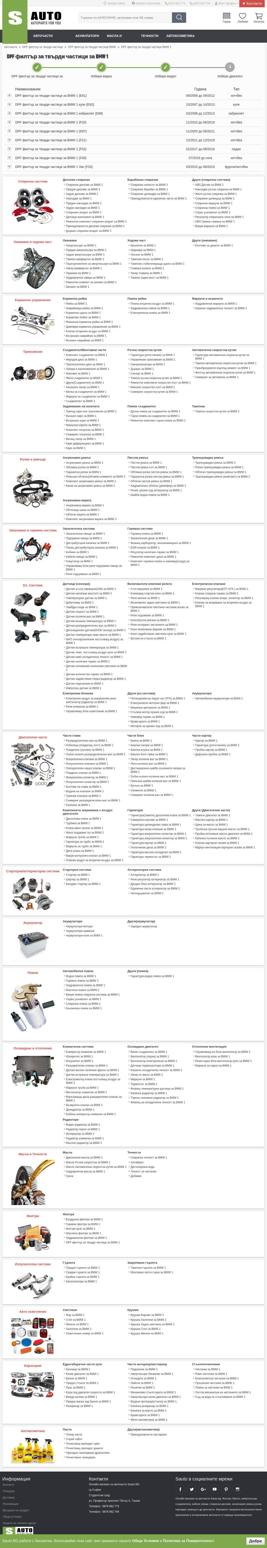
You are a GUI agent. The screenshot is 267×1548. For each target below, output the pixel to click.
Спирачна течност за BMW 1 (149, 1153)
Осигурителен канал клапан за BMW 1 (90, 764)
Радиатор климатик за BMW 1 (85, 1133)
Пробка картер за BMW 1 (211, 746)
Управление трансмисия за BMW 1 (153, 359)
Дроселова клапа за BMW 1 (83, 815)
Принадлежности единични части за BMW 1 (158, 198)
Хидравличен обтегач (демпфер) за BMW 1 (158, 484)
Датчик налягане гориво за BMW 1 (88, 658)
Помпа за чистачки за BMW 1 (214, 1382)
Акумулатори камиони (80, 926)
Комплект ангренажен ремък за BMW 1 (91, 479)
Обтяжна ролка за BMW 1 (82, 466)
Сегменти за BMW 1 (143, 786)
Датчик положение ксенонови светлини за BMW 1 (96, 665)
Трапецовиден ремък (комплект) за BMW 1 (222, 475)
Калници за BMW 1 (78, 1364)
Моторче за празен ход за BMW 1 (152, 722)
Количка (259, 21)
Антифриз (137, 1157)
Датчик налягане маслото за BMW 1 (89, 591)
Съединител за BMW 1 (80, 400)
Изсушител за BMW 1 (79, 1057)
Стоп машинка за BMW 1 (146, 586)
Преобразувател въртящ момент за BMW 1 (222, 367)
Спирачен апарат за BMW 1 (83, 212)
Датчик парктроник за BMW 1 (84, 680)
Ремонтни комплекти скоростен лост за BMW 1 (161, 381)
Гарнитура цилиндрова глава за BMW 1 (156, 820)
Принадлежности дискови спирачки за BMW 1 (95, 225)
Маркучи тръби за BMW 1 (82, 833)
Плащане (9, 1486)
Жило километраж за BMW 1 (149, 1414)
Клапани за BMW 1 (78, 801)
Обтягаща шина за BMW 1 (83, 508)
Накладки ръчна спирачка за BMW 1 (218, 189)
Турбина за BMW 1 (78, 819)
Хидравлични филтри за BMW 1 (86, 1233)
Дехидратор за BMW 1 (80, 1105)
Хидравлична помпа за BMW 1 (150, 307)
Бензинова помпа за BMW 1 (84, 1004)
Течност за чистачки (143, 1166)
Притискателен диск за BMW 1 (85, 363)
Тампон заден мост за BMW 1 (149, 277)
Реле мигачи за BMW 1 (145, 595)
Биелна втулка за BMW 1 (146, 746)
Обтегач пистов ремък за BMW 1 (151, 479)
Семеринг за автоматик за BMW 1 (217, 376)
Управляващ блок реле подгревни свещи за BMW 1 (94, 565)
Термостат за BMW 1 (144, 1079)
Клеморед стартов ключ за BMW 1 (152, 591)
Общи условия (12, 1511)
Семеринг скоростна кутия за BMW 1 (154, 390)
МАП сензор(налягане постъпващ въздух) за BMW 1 (94, 638)
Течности (152, 36)
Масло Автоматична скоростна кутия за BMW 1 (96, 1162)
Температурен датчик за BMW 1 (86, 595)
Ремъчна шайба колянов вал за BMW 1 (156, 777)
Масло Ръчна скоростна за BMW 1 (88, 1157)
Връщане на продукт (16, 1505)
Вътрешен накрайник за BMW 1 (86, 335)
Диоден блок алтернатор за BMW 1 (153, 879)
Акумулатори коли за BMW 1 (84, 931)
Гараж (227, 21)
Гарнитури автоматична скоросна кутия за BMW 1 (226, 356)
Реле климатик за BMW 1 (82, 703)
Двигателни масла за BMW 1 (84, 1153)
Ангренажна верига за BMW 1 (85, 503)
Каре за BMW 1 (75, 446)
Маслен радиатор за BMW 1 (84, 1138)
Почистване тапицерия (80, 1452)
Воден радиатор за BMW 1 (83, 1120)
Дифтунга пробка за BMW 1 (213, 751)
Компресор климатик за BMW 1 (86, 1047)
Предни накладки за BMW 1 (83, 203)
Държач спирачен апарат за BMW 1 (88, 230)
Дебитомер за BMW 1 (79, 600)
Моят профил (227, 3)
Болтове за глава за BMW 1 (83, 783)
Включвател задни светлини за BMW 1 (155, 600)
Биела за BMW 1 (141, 737)
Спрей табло (74, 1434)
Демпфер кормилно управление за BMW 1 (93, 326)
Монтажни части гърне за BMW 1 (152, 1267)
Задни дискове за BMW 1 (82, 194)
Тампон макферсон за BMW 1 (85, 258)
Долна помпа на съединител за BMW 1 (155, 410)
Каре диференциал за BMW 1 (85, 442)
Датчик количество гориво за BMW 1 (89, 671)
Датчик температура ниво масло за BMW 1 (93, 632)
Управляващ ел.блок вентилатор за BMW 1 (222, 1047)
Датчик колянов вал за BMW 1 (85, 614)
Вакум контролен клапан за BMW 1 (88, 851)
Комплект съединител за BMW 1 (86, 354)
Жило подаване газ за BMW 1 (85, 828)
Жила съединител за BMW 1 (84, 377)
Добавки (136, 1171)
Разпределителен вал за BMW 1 (86, 737)
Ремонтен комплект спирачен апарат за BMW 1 (96, 221)
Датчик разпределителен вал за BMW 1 (91, 623)
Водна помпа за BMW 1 (81, 972)
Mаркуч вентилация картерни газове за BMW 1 (225, 843)
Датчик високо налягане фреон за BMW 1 (92, 1066)
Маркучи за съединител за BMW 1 (87, 395)
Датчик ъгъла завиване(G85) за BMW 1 (91, 586)
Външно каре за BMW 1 (81, 414)
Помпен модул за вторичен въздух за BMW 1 (94, 856)
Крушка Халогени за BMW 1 (148, 1315)
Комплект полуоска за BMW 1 (85, 428)
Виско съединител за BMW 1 (149, 1047)
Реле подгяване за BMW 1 (147, 613)
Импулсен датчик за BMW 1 (83, 685)
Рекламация (10, 1499)
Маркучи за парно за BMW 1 (213, 1061)
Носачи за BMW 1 (142, 254)
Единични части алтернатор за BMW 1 (155, 884)
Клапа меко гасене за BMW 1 (84, 824)
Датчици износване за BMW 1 (85, 216)
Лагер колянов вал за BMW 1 (149, 755)
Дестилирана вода (142, 1162)
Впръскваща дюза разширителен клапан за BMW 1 (93, 1094)
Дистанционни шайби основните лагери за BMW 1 (158, 766)
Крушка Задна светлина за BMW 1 (152, 1319)
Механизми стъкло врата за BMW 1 (153, 1387)
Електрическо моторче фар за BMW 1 (155, 700)
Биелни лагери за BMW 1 (147, 742)
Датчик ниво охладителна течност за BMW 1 (94, 654)
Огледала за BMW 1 (143, 1373)
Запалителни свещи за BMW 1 (85, 531)
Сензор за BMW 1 (142, 372)
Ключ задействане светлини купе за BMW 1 (158, 631)
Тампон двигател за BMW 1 (212, 811)
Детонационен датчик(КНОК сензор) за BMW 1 (95, 627)
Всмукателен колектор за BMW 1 (87, 774)
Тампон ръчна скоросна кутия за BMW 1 (156, 377)
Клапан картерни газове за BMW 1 (217, 839)
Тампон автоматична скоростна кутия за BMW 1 (225, 362)
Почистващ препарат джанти (84, 1443)
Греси (69, 1171)
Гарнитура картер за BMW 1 (148, 839)
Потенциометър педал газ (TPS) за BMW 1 (158, 695)
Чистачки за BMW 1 (207, 1364)
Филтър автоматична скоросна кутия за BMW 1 (225, 371)
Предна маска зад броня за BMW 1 (88, 1396)
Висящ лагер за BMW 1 (81, 437)
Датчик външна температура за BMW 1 (91, 618)
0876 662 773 (177, 3)
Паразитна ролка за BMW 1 (83, 470)
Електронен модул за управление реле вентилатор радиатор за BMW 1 (91, 697)
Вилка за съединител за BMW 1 (86, 390)
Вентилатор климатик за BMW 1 (86, 1088)
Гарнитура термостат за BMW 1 (151, 852)
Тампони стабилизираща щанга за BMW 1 (157, 263)
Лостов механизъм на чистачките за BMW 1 (223, 1387)
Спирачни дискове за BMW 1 (84, 184)
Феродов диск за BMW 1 (81, 359)
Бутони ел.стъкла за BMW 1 (148, 636)
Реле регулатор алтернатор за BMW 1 (155, 875)
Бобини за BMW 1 (77, 550)
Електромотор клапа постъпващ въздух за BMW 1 (93, 1077)
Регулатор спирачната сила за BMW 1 (219, 216)
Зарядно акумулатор (144, 922)
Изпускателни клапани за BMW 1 (87, 760)
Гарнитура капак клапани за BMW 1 (153, 825)
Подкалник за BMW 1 (144, 1364)
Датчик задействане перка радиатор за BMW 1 (96, 676)
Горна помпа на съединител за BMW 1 (155, 414)
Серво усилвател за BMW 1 (212, 212)
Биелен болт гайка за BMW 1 (149, 751)
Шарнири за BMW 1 (143, 249)
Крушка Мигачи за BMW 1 (147, 1328)
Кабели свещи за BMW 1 (81, 554)
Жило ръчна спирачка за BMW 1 (216, 194)
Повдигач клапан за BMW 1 (83, 769)
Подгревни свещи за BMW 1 (84, 536)
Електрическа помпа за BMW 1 (150, 312)
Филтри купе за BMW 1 (80, 1224)
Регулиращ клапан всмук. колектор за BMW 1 (224, 595)
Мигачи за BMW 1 (77, 1319)
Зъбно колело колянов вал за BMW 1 (154, 773)
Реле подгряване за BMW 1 (83, 572)
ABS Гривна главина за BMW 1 (215, 221)
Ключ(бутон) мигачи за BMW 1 (150, 617)
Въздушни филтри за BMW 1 (84, 1214)
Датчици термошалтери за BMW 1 (152, 1061)
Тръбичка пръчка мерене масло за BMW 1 (222, 825)
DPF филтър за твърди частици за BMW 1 (93, 1237)
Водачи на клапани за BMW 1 (85, 787)
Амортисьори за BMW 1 (81, 245)
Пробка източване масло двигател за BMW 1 (224, 830)
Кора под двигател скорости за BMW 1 (90, 1387)
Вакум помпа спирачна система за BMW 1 (93, 990)
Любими (243, 21)
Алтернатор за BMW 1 (145, 870)
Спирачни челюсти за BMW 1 (149, 184)
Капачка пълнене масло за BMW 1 (217, 834)
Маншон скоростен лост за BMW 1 (153, 386)
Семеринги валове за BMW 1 (149, 816)
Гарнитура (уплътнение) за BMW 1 (153, 354)
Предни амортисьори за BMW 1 (86, 249)
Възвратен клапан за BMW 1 (84, 1100)
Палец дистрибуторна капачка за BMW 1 (92, 545)
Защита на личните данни (19, 1518)
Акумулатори (88, 36)
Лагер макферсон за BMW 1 (84, 267)
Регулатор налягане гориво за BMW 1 (154, 550)
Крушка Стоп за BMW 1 (145, 1324)
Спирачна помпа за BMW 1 (212, 207)
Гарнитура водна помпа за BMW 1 (152, 972)
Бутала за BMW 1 (142, 782)
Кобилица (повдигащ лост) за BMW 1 (89, 742)
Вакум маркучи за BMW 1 (211, 225)
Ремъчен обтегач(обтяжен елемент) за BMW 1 (95, 475)
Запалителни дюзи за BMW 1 (149, 536)
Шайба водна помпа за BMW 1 (150, 493)
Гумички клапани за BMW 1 (83, 792)
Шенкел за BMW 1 (77, 286)
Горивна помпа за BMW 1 (147, 531)
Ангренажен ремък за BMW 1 (84, 461)
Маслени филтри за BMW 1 (83, 1228)
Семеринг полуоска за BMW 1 (85, 433)
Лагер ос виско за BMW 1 (147, 1070)
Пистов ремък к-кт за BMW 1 (149, 466)
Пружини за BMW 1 (78, 272)
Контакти (254, 3)
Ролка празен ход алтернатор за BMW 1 (156, 488)
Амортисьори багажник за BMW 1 (152, 1369)
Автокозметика (183, 36)
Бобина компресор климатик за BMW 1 (91, 1109)
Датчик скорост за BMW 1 (82, 609)
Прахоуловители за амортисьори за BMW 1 (93, 263)
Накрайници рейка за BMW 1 (84, 307)
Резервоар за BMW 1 (79, 1401)
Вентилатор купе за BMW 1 (212, 1052)
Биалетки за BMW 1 (143, 245)
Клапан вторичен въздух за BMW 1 (88, 330)
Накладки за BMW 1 (79, 198)
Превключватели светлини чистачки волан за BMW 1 (159, 606)
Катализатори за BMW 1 (81, 1276)
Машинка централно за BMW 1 (150, 704)
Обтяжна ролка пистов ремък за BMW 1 (156, 470)
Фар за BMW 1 (75, 1310)
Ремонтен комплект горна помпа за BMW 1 (158, 419)
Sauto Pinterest (226, 1484)
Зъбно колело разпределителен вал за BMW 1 (95, 751)
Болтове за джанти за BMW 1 (214, 245)
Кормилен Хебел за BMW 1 (83, 317)
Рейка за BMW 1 (76, 303)
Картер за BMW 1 (206, 737)
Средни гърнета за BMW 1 (83, 1267)
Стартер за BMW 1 (78, 870)
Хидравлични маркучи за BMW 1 (216, 303)
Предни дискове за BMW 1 (83, 189)
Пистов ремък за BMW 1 (146, 461)
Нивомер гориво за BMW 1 (147, 713)
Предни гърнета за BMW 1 (83, 1263)
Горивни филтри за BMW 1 (83, 1219)
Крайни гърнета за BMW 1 (82, 1272)
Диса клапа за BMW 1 (80, 847)
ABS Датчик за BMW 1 (209, 184)
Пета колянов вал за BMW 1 (148, 760)
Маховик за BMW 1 (78, 372)
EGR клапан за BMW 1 (145, 545)
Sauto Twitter (191, 1484)
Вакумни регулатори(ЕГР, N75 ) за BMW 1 (221, 586)
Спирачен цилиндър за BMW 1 (214, 198)
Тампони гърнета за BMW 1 (148, 1263)
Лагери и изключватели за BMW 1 (87, 368)
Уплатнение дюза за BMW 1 (148, 843)
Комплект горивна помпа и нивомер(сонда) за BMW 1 (160, 561)
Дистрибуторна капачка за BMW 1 (87, 541)
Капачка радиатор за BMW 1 (149, 1088)
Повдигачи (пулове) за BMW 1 (85, 746)
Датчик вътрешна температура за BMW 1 (92, 645)
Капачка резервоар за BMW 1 (149, 1401)
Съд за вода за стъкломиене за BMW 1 (220, 1392)
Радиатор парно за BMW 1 (83, 1124)
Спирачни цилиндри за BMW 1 (150, 194)
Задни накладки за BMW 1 (83, 207)
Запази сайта (116, 3)
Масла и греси (122, 36)
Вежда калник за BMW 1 (81, 1392)
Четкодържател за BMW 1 (147, 889)
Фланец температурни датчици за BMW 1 (157, 1084)
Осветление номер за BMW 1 (84, 1328)
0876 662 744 (201, 3)
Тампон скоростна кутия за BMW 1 (217, 410)
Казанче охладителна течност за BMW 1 (156, 1066)
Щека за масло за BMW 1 (211, 820)
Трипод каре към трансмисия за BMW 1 (91, 410)
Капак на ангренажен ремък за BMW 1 (90, 484)
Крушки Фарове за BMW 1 (147, 1310)
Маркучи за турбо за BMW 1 (84, 842)
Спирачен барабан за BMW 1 (149, 189)
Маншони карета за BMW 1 (83, 424)
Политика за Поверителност (188, 1541)
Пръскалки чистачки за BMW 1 (214, 1378)
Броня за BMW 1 (76, 1373)
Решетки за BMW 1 (143, 1382)
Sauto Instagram (237, 1484)
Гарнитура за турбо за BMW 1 (85, 837)
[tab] (133, 95)
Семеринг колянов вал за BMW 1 (152, 791)
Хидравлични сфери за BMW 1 (85, 277)
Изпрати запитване (148, 3)
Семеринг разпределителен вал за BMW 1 (93, 796)
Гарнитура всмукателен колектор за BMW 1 (158, 830)
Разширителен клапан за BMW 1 (87, 1061)
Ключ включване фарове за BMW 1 (153, 626)
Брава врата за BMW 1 (145, 718)
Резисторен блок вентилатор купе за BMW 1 (223, 1057)
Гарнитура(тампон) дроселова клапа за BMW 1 (161, 811)
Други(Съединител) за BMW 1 (85, 381)
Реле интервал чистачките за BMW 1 (154, 622)
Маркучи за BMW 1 (143, 1075)
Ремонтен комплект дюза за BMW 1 (153, 554)
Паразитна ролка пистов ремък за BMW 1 (157, 475)
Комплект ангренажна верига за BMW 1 (91, 517)
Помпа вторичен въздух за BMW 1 (152, 303)
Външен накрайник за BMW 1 (85, 339)
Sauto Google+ (203, 1484)
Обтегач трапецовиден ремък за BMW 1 (220, 470)
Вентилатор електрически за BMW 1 (154, 1057)
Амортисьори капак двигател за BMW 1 (156, 1392)
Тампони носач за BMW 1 (147, 258)
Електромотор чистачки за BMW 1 (217, 1373)
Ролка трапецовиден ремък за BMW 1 (219, 466)
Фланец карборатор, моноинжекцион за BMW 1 (161, 541)
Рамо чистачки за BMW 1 (211, 1369)
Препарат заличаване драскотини (87, 1447)
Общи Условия (145, 1541)
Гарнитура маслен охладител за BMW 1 (156, 848)
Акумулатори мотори (79, 922)
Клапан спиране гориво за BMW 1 (216, 591)
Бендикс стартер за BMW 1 (83, 879)
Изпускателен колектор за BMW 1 (87, 778)
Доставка (9, 1492)
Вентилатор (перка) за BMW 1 (150, 1052)
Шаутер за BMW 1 (77, 875)
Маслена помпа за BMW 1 (82, 985)
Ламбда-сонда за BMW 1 (82, 605)
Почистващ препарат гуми (82, 1438)
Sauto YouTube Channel (214, 1484)
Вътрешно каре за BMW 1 (82, 419)
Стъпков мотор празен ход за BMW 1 (154, 709)
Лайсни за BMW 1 (142, 1378)
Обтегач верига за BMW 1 (82, 512)
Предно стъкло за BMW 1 (82, 1378)
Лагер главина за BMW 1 (146, 272)
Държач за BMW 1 (142, 368)
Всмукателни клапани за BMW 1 (86, 755)
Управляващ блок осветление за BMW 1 (91, 708)
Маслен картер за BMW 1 (211, 816)
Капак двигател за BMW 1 (82, 1369)
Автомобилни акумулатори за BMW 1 (219, 695)
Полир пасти (74, 1429)
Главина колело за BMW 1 (147, 267)
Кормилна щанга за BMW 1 (83, 312)
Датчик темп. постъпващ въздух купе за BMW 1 (96, 649)
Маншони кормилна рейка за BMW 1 (89, 321)
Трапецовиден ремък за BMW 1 (215, 461)
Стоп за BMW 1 (75, 1315)
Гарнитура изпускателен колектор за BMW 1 (159, 834)
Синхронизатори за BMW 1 (148, 363)
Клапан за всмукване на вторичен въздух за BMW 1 (223, 602)
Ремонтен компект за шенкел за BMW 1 (91, 281)
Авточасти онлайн (50, 36)
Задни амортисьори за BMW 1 (85, 254)
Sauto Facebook (180, 1484)
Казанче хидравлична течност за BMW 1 (221, 307)
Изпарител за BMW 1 (79, 1052)
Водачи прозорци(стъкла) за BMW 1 (153, 1396)
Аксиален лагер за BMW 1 (82, 386)
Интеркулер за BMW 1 (80, 1129)
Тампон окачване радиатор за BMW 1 (155, 1093)
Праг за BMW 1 (75, 1382)
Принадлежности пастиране (148, 1429)
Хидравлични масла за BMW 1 (85, 1166)
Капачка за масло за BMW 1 (148, 1405)
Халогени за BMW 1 (78, 1324)
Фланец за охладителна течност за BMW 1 (158, 1098)
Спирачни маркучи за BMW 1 (213, 203)
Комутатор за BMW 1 (79, 559)
